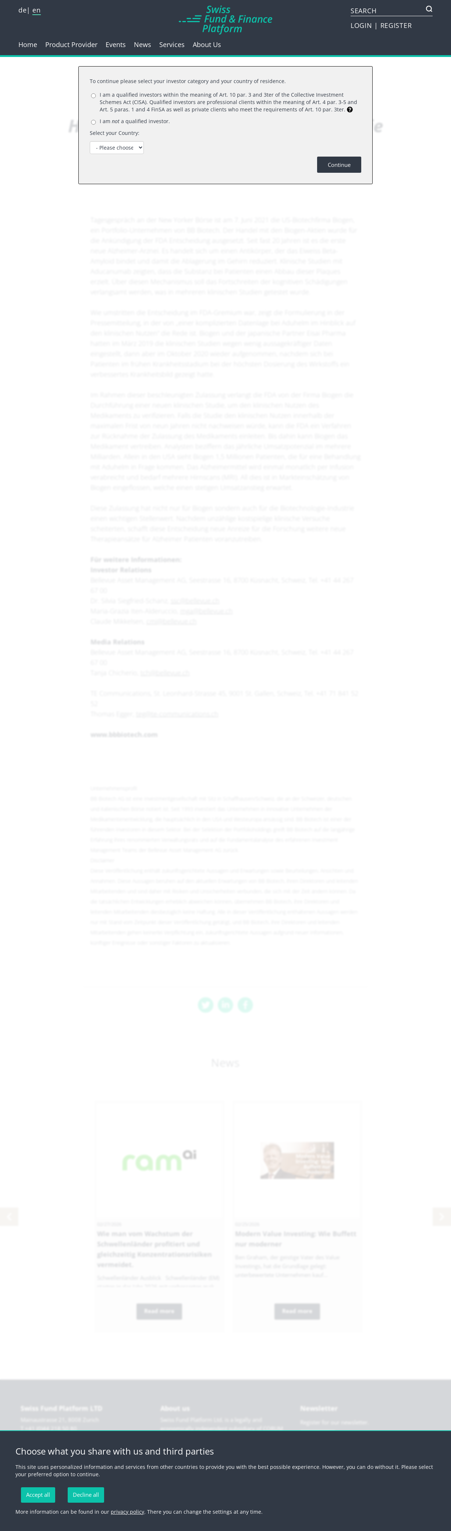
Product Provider (71, 44)
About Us (207, 44)
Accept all (38, 1494)
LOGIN (362, 25)
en (36, 10)
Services (172, 44)
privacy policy (127, 1511)
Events (116, 44)
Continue (339, 164)
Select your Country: (114, 132)
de (22, 10)
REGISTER (396, 25)
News (142, 44)
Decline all (86, 1494)
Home (27, 44)
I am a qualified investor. (135, 121)
